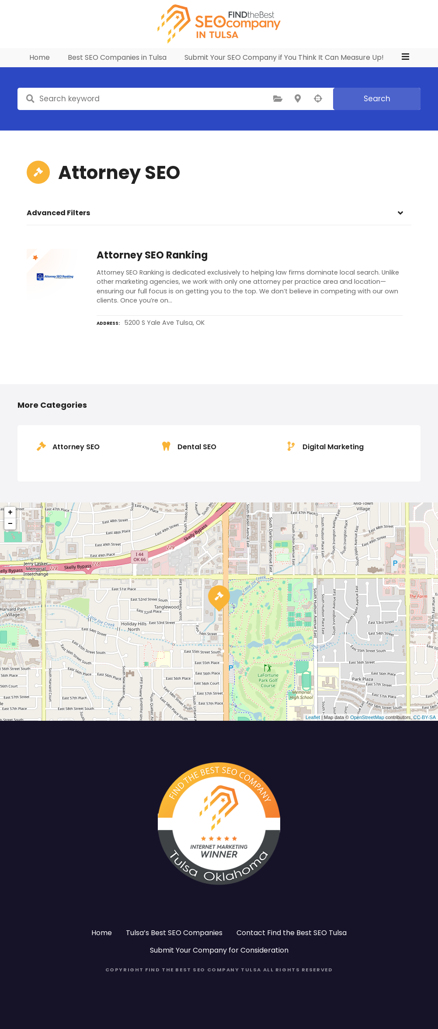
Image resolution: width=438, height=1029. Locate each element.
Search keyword (30, 115)
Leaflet (313, 733)
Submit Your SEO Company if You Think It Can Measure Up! (285, 74)
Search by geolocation (318, 115)
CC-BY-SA (424, 733)
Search (377, 115)
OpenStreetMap (367, 733)
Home (40, 74)
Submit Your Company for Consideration (219, 966)
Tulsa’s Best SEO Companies (174, 949)
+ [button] (10, 528)
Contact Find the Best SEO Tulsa (291, 949)
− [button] (10, 540)
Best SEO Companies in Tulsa (118, 74)
